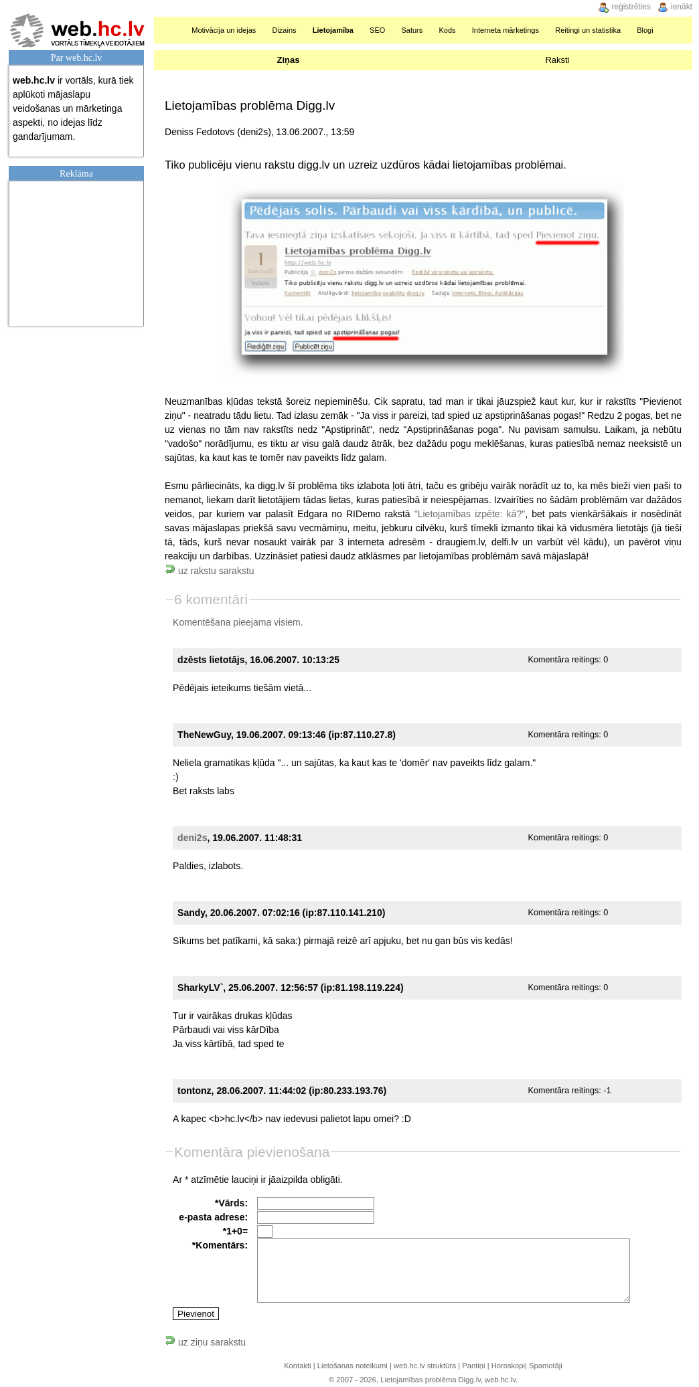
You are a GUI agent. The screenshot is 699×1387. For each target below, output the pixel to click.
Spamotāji (545, 1366)
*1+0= (235, 1231)
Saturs (411, 30)
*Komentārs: (220, 1245)
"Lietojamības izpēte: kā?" (469, 513)
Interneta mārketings (505, 30)
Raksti (557, 60)
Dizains (284, 30)
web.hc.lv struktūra (425, 1366)
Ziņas (288, 60)
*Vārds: (231, 1203)
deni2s (192, 837)
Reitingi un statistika (588, 30)
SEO (377, 30)
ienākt (681, 6)
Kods (447, 30)
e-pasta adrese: (213, 1217)
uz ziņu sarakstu (205, 1342)
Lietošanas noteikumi (352, 1366)
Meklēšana (678, 30)
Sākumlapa (169, 30)
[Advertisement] (80, 251)
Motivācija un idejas (223, 30)
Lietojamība (333, 30)
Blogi (645, 30)
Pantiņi (473, 1366)
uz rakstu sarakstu (209, 570)
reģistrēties (631, 6)
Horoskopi (508, 1366)
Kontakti (297, 1366)
